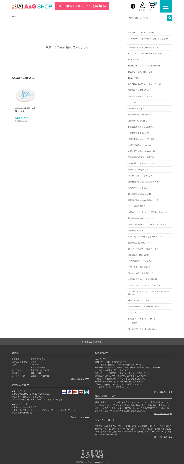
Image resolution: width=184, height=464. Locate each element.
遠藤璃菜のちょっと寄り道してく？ (143, 47)
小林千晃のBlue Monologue (139, 145)
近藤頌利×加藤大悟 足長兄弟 (141, 157)
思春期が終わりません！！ (139, 188)
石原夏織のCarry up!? (137, 108)
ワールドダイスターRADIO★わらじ (143, 329)
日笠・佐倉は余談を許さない (140, 267)
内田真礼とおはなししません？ (141, 127)
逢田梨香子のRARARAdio (139, 90)
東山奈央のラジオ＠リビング (140, 273)
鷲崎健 (134, 323)
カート (153, 6)
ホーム (15, 17)
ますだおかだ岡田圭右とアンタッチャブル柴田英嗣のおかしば (149, 292)
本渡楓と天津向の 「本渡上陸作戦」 (143, 279)
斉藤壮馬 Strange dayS (138, 169)
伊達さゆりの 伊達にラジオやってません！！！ (148, 224)
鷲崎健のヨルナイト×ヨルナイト (142, 319)
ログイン (142, 10)
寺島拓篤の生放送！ (136, 230)
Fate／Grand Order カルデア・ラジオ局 (145, 54)
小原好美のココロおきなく (139, 133)
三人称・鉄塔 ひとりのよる (140, 176)
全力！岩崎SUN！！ (136, 206)
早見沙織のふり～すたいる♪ (140, 261)
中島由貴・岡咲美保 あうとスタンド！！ (145, 237)
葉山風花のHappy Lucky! (138, 255)
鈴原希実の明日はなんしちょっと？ (143, 200)
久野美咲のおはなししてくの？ (141, 139)
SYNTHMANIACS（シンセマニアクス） (145, 84)
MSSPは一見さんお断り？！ (140, 72)
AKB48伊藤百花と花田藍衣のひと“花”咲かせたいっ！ (148, 40)
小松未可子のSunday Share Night (142, 151)
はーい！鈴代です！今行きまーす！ (143, 249)
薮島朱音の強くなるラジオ (139, 300)
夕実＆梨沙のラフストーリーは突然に (144, 306)
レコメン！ (133, 313)
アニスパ (132, 102)
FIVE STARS (133, 60)
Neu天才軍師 (133, 78)
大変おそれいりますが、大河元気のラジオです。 (149, 212)
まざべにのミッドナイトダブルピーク (144, 285)
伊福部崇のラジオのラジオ (139, 115)
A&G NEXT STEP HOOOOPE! (141, 32)
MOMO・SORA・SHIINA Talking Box (144, 66)
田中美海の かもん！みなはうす (141, 218)
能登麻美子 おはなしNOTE (139, 243)
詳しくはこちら (77, 379)
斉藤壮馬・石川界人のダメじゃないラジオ (146, 163)
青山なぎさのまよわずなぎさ (140, 96)
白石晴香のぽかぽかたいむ (139, 194)
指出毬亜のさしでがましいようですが (144, 182)
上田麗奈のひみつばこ (137, 121)
